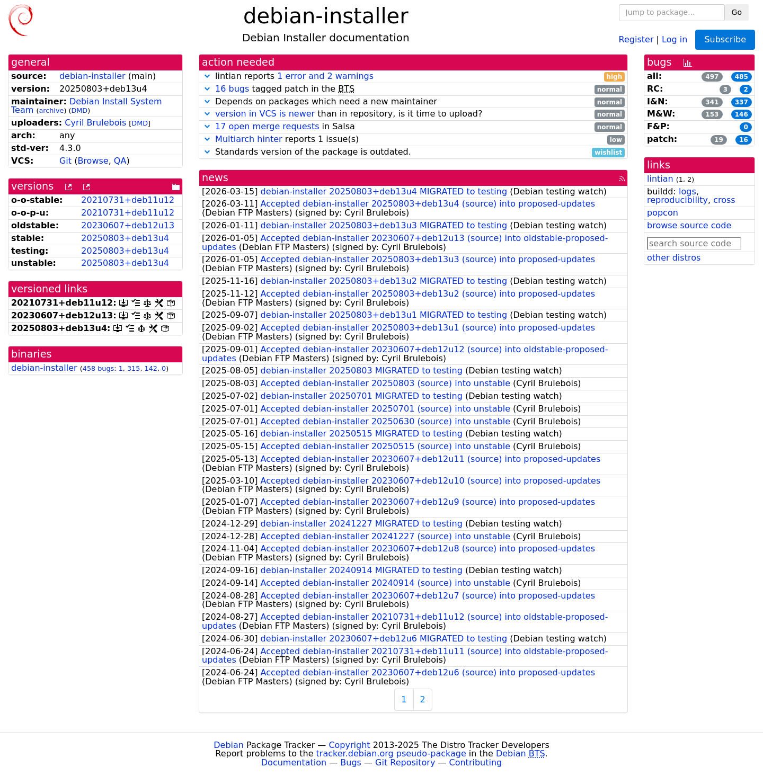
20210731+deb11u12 (127, 200)
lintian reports (413, 76)
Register (636, 39)
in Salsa (413, 126)
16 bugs (232, 89)
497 (711, 77)
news (215, 178)
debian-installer (92, 76)
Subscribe (725, 39)
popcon (662, 213)
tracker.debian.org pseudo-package (391, 753)
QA (120, 161)
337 (741, 102)
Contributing (475, 762)
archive (51, 110)
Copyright (349, 745)
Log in (674, 39)
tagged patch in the (413, 89)
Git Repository (405, 762)
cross (724, 200)
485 (741, 77)
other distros (673, 258)
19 (718, 140)
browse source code (689, 225)
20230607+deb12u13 (127, 225)
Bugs (350, 762)
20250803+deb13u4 (125, 238)
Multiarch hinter (248, 139)
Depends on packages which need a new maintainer (413, 101)
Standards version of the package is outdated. (413, 152)
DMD (79, 110)
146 (741, 114)
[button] (207, 76)
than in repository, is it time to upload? (413, 114)
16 (743, 140)
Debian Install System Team (86, 105)
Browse (92, 161)
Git (65, 161)
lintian (660, 179)
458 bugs (98, 368)
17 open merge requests (267, 126)
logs (687, 191)
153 (711, 114)
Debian (229, 745)
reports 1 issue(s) (413, 139)
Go (737, 12)
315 (133, 368)
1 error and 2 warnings (325, 76)
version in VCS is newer (265, 114)
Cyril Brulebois (95, 123)
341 (711, 102)
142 (151, 368)
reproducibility (677, 200)
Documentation (293, 762)
